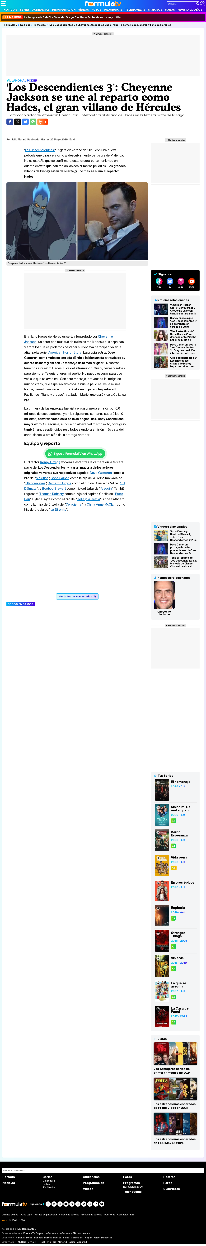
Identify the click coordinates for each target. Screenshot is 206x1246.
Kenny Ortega (50, 462)
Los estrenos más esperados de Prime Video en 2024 (175, 1106)
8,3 (173, 946)
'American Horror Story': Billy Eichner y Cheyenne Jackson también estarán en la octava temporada (183, 309)
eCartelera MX (68, 1233)
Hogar (88, 1237)
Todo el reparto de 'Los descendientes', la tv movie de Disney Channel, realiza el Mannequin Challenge (183, 562)
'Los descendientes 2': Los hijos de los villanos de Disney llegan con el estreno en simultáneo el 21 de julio (183, 362)
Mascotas (106, 1237)
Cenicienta (73, 504)
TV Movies (49, 1187)
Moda (29, 1237)
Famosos (155, 10)
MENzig (22, 1242)
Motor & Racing (66, 1242)
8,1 (173, 918)
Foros (170, 10)
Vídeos (83, 10)
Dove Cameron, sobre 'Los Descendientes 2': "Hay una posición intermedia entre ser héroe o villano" (183, 349)
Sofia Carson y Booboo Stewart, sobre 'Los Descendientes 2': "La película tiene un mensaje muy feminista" (183, 535)
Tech (42, 1242)
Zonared (82, 1242)
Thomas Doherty (51, 493)
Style (31, 1242)
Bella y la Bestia (88, 499)
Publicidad (109, 1215)
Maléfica (42, 478)
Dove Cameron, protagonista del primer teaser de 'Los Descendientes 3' (183, 548)
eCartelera (52, 1233)
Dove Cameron (101, 472)
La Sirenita (58, 509)
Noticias (10, 10)
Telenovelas (135, 10)
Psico (97, 1237)
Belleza (38, 1237)
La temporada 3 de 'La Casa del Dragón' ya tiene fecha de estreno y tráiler (62, 17)
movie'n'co (84, 1233)
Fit (81, 1237)
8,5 (173, 1022)
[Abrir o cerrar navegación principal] (3, 3)
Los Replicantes (26, 1229)
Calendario (49, 1181)
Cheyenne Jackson (164, 613)
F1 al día (51, 1242)
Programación (64, 10)
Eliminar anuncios (104, 33)
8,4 (173, 968)
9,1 (173, 845)
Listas (46, 1184)
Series (25, 10)
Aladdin (106, 488)
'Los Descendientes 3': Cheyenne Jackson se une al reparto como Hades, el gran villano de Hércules (110, 25)
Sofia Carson (60, 478)
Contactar (122, 1215)
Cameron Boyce (59, 483)
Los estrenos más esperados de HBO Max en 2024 (175, 1141)
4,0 (174, 867)
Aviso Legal (26, 1215)
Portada (8, 1177)
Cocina (75, 1237)
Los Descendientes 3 (40, 150)
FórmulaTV (10, 25)
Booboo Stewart (54, 488)
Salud (66, 1237)
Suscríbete (171, 1189)
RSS (132, 1215)
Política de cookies (69, 1215)
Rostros (169, 1177)
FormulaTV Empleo (33, 1233)
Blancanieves (35, 483)
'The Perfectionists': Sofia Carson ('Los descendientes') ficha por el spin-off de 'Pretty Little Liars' (183, 335)
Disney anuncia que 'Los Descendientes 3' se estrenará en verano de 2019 (183, 322)
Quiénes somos (10, 1215)
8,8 (173, 820)
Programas (113, 10)
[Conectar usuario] (202, 3)
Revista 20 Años (190, 10)
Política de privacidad (46, 1215)
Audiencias (41, 10)
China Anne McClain (101, 504)
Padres (57, 1237)
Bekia (21, 1237)
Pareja (48, 1237)
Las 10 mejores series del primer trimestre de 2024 (172, 1071)
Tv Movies (39, 25)
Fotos (96, 10)
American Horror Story (64, 352)
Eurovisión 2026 (133, 1187)
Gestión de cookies (91, 1215)
